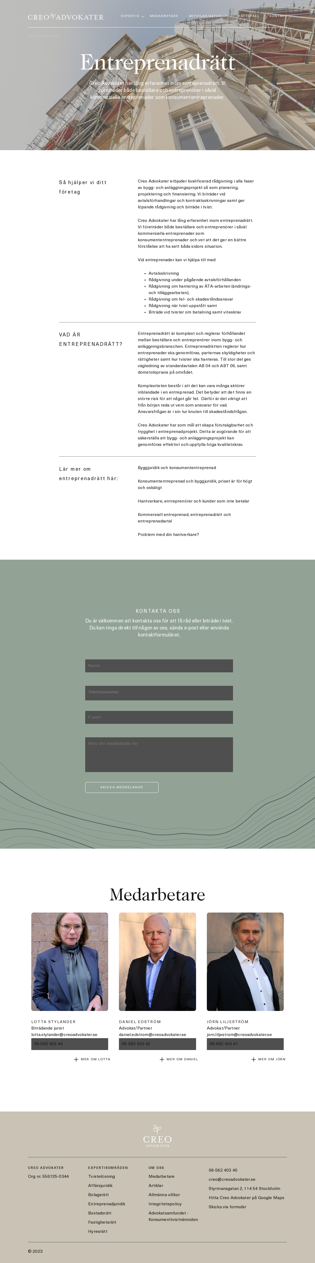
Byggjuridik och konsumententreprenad (177, 468)
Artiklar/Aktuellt (208, 16)
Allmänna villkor (164, 1195)
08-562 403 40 (223, 1170)
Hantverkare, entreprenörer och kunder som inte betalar (193, 501)
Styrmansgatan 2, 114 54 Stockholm (244, 1189)
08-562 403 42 (136, 1044)
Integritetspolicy (165, 1204)
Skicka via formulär (227, 1207)
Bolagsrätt (98, 1195)
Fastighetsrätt (102, 1222)
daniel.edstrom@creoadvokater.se (152, 1035)
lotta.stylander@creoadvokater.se (64, 1035)
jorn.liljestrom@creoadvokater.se (239, 1035)
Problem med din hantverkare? (168, 535)
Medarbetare (164, 16)
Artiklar (156, 1186)
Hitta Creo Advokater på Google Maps (247, 1198)
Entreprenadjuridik (106, 1204)
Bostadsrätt (99, 1213)
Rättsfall (248, 16)
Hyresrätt (97, 1232)
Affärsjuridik (100, 1186)
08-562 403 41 (224, 1044)
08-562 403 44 (48, 1044)
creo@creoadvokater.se (232, 1180)
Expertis (130, 16)
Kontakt (278, 16)
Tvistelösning (101, 1177)
